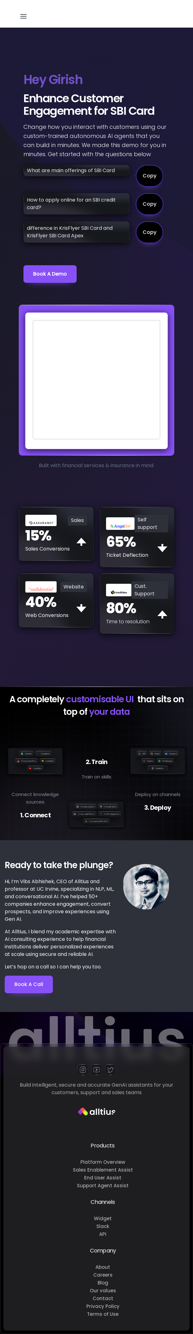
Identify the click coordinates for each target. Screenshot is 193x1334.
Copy (149, 175)
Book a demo (50, 273)
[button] (23, 14)
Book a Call (28, 984)
